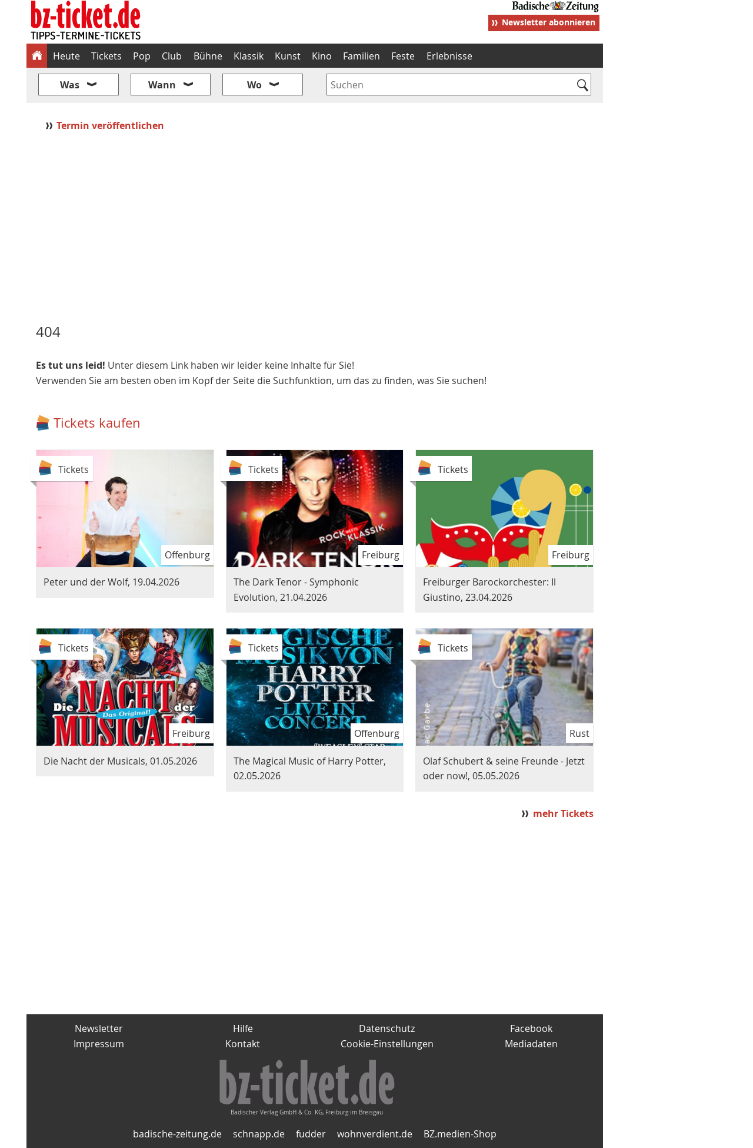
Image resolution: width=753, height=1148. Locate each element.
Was (69, 84)
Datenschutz (387, 1028)
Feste (403, 55)
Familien (361, 55)
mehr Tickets (563, 813)
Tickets (106, 55)
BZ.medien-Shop (460, 1133)
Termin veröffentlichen (111, 125)
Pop (142, 55)
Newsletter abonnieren (548, 22)
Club (172, 55)
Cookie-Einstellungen (387, 1043)
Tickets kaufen (97, 422)
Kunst (288, 55)
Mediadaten (531, 1043)
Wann (162, 84)
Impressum (99, 1043)
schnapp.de (259, 1133)
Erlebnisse (449, 55)
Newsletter (99, 1028)
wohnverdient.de (374, 1133)
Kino (322, 55)
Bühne (208, 55)
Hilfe (243, 1028)
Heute (66, 55)
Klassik (249, 55)
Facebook (531, 1028)
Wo (254, 84)
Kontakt (242, 1043)
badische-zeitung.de (177, 1133)
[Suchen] (583, 86)
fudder (311, 1133)
